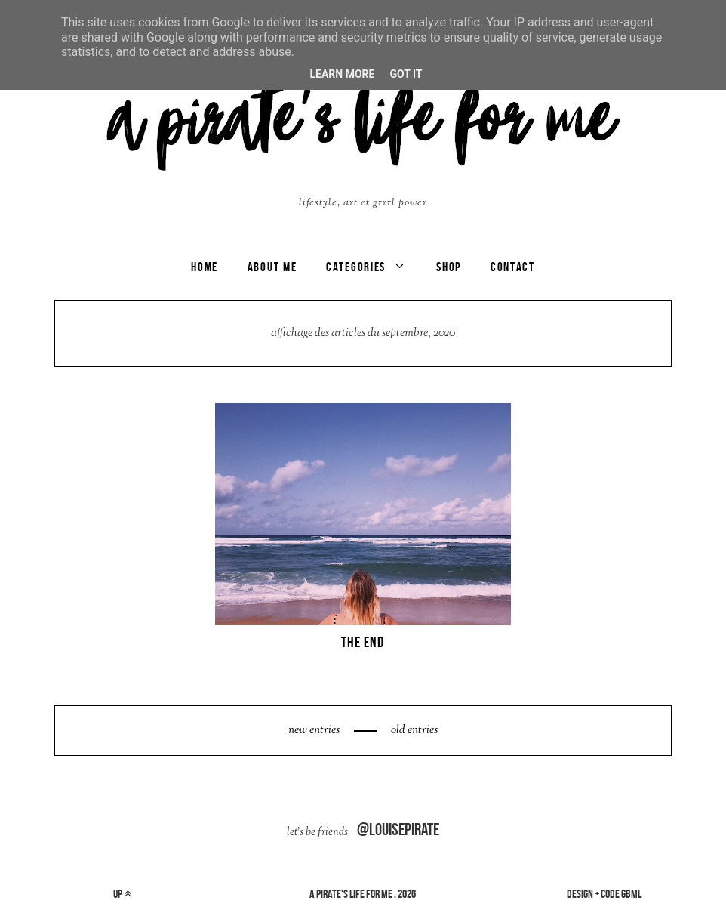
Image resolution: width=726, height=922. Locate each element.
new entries (315, 730)
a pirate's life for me (350, 893)
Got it (405, 74)
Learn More (341, 74)
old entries (413, 730)
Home (204, 266)
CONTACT (513, 266)
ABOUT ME (272, 266)
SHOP (448, 266)
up (122, 893)
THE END (362, 642)
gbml (631, 893)
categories (356, 266)
